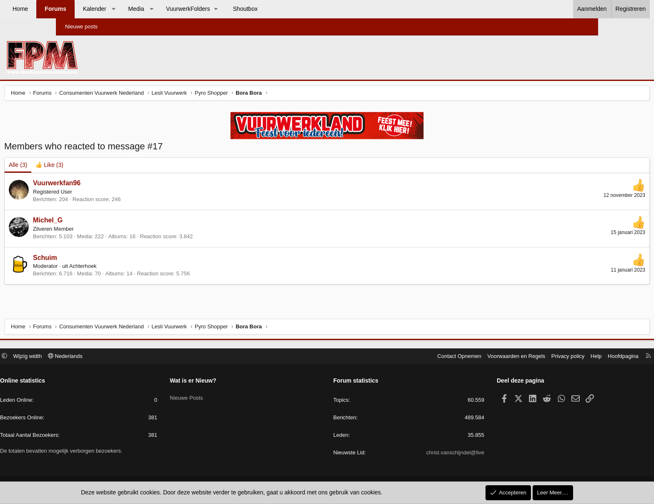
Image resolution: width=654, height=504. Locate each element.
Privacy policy (507, 357)
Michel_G (106, 222)
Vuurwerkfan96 (114, 185)
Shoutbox (301, 8)
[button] (169, 9)
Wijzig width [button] (87, 357)
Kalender (150, 8)
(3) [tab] (76, 167)
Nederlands (125, 357)
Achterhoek (141, 268)
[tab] (107, 167)
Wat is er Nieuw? (223, 381)
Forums (111, 8)
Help (536, 357)
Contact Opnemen (399, 357)
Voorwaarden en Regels (456, 357)
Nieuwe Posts (216, 396)
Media (192, 8)
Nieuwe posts (81, 26)
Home (76, 8)
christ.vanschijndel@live (425, 454)
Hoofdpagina (563, 357)
